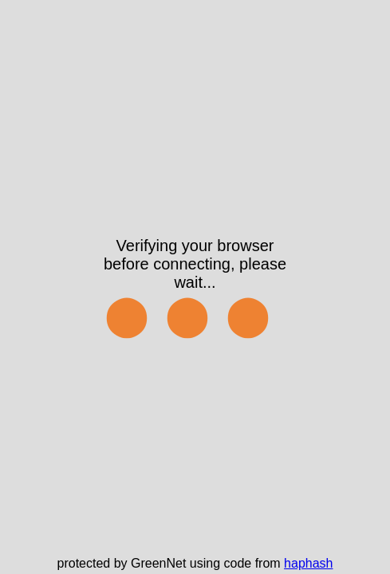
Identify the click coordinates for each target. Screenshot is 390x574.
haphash (308, 563)
